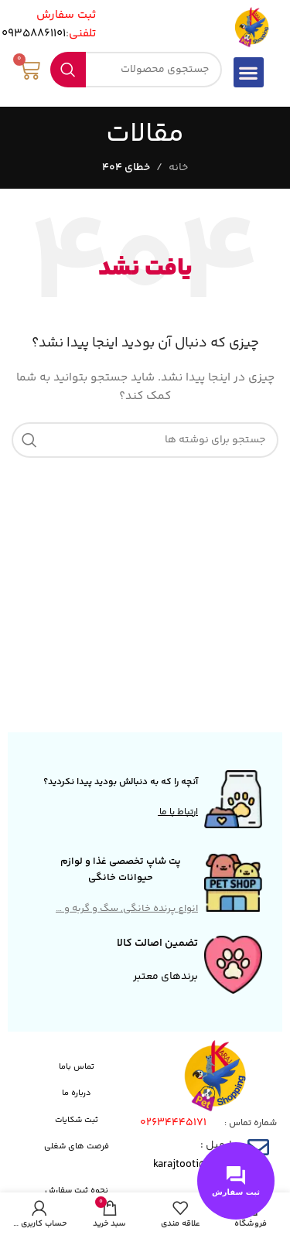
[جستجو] (135, 69)
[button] (249, 72)
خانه (178, 167)
